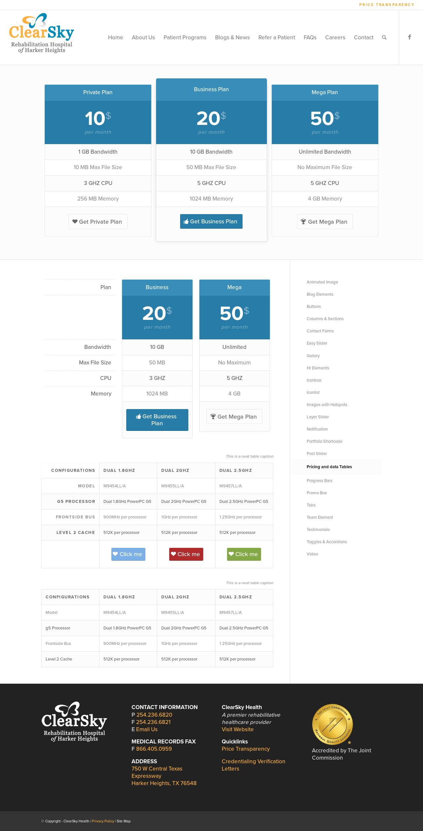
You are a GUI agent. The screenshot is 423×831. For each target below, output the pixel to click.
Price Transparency (387, 5)
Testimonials (318, 529)
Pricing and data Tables (329, 467)
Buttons (314, 306)
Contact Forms (320, 331)
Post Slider (317, 453)
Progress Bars (319, 480)
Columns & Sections (325, 318)
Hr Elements (318, 368)
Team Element (320, 517)
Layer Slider (318, 417)
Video (312, 554)
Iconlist (313, 392)
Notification (317, 429)
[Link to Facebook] (409, 37)
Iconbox (314, 380)
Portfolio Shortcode (324, 441)
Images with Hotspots (327, 404)
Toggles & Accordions (327, 542)
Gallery (313, 356)
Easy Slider (317, 343)
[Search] (384, 37)
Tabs (311, 505)
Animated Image (322, 282)
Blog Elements (320, 294)
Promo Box (317, 493)
